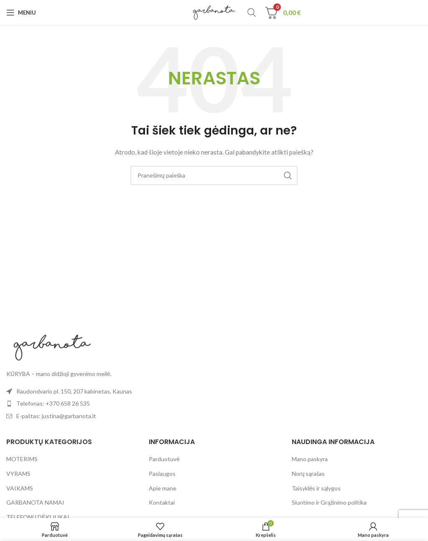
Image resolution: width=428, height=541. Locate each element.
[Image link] (52, 346)
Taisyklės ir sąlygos (316, 488)
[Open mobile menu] (21, 12)
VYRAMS (18, 473)
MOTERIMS (22, 458)
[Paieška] (251, 12)
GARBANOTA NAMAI (35, 502)
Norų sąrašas (308, 473)
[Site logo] (214, 11)
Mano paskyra (310, 458)
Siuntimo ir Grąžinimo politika (329, 502)
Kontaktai (162, 502)
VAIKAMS (19, 488)
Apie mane (162, 488)
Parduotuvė (164, 458)
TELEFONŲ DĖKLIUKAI (37, 517)
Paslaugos (162, 473)
